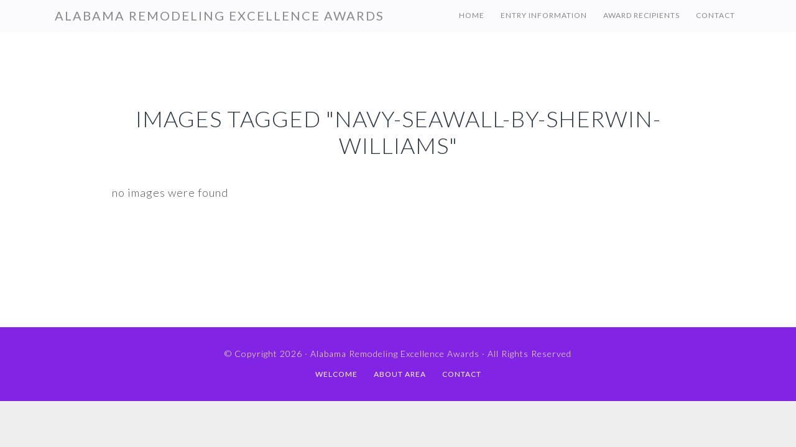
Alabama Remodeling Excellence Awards (219, 15)
